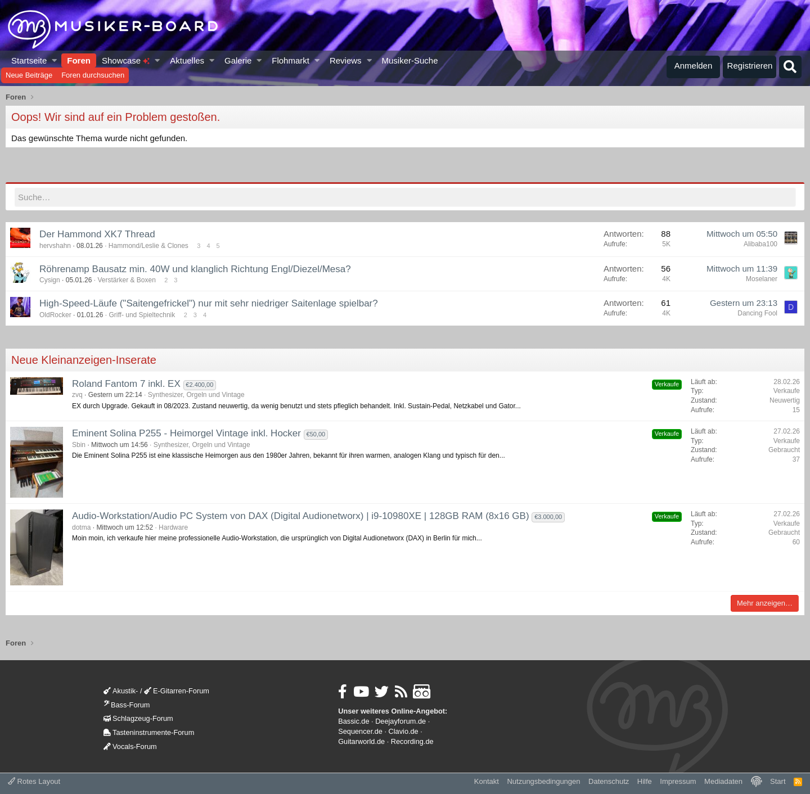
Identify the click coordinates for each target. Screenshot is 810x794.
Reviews (346, 60)
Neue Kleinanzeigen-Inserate (83, 360)
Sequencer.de (360, 731)
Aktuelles (187, 60)
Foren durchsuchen (92, 75)
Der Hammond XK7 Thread (97, 234)
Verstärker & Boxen (126, 280)
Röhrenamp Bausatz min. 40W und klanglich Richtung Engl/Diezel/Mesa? (195, 268)
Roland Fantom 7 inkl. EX (126, 383)
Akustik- (121, 691)
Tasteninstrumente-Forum (149, 732)
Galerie (237, 60)
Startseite (29, 60)
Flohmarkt (290, 60)
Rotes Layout (34, 781)
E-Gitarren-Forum (176, 691)
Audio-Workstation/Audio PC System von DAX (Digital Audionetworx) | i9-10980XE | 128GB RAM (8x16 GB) (300, 516)
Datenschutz (608, 781)
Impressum (678, 781)
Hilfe (644, 781)
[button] (55, 60)
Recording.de (412, 741)
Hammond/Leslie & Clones (148, 246)
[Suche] (790, 67)
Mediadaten (723, 781)
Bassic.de (353, 721)
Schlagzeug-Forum (138, 718)
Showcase (126, 60)
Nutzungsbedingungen (543, 781)
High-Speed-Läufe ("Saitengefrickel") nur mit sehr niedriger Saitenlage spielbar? (208, 303)
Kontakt (486, 781)
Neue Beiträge (29, 75)
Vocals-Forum (130, 746)
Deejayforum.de (400, 721)
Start (777, 781)
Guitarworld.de (361, 741)
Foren (79, 60)
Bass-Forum (127, 705)
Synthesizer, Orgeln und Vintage (196, 395)
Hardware (173, 527)
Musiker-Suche (409, 60)
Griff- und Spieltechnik (142, 315)
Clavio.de (403, 731)
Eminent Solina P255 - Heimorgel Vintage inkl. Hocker (186, 433)
